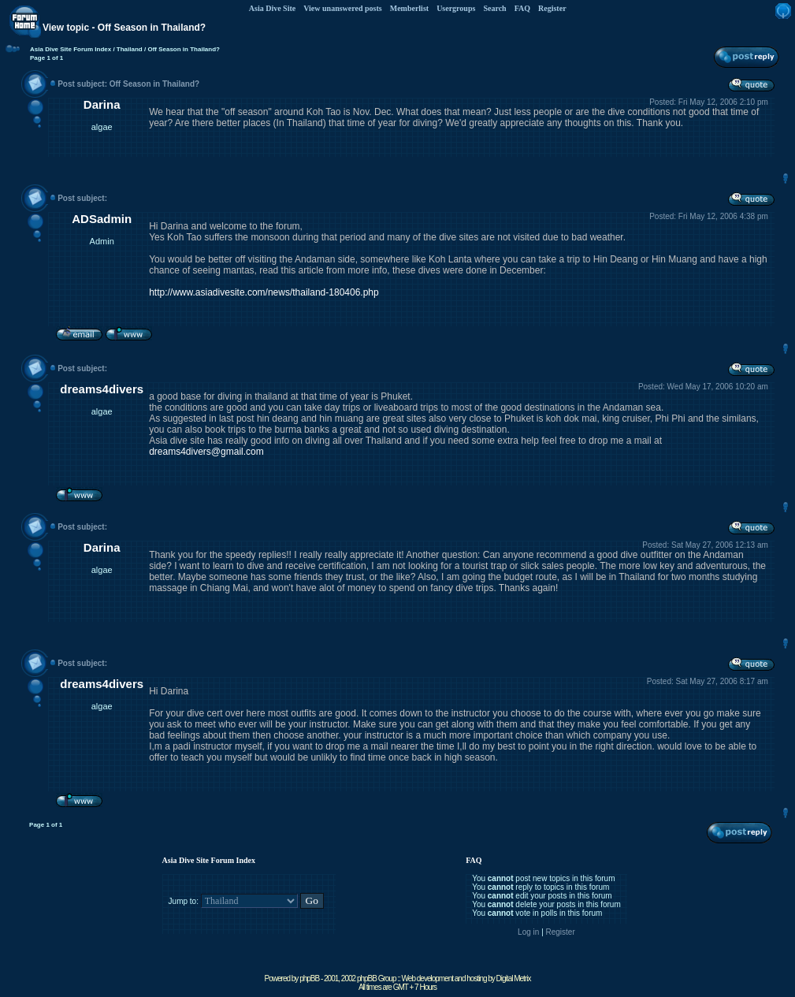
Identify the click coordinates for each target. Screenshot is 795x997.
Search (494, 8)
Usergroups (456, 8)
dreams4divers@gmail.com (206, 451)
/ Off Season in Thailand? (181, 49)
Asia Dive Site (272, 8)
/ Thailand (127, 49)
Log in (528, 932)
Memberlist (409, 8)
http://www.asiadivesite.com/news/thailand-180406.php (264, 292)
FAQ (522, 8)
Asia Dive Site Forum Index (70, 49)
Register (552, 8)
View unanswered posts (342, 8)
